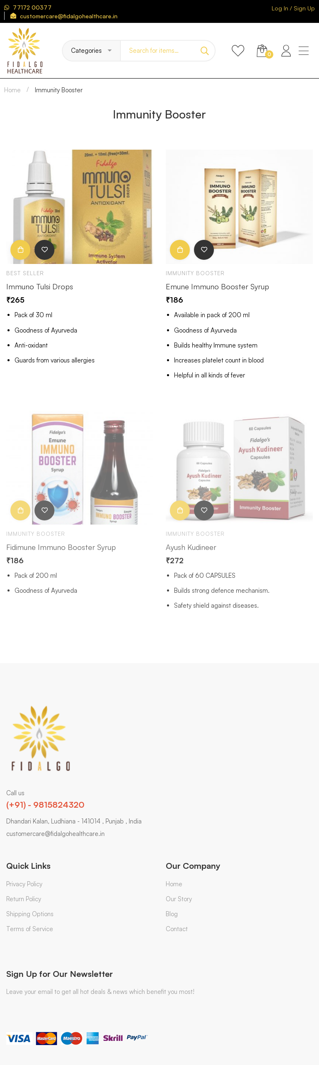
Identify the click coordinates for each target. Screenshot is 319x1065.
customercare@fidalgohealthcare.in (55, 834)
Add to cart (20, 251)
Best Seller (25, 274)
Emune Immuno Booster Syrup (217, 287)
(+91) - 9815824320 (45, 804)
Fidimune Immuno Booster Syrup (61, 555)
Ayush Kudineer (191, 555)
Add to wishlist (44, 251)
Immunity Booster (195, 274)
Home (12, 90)
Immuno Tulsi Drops (39, 287)
